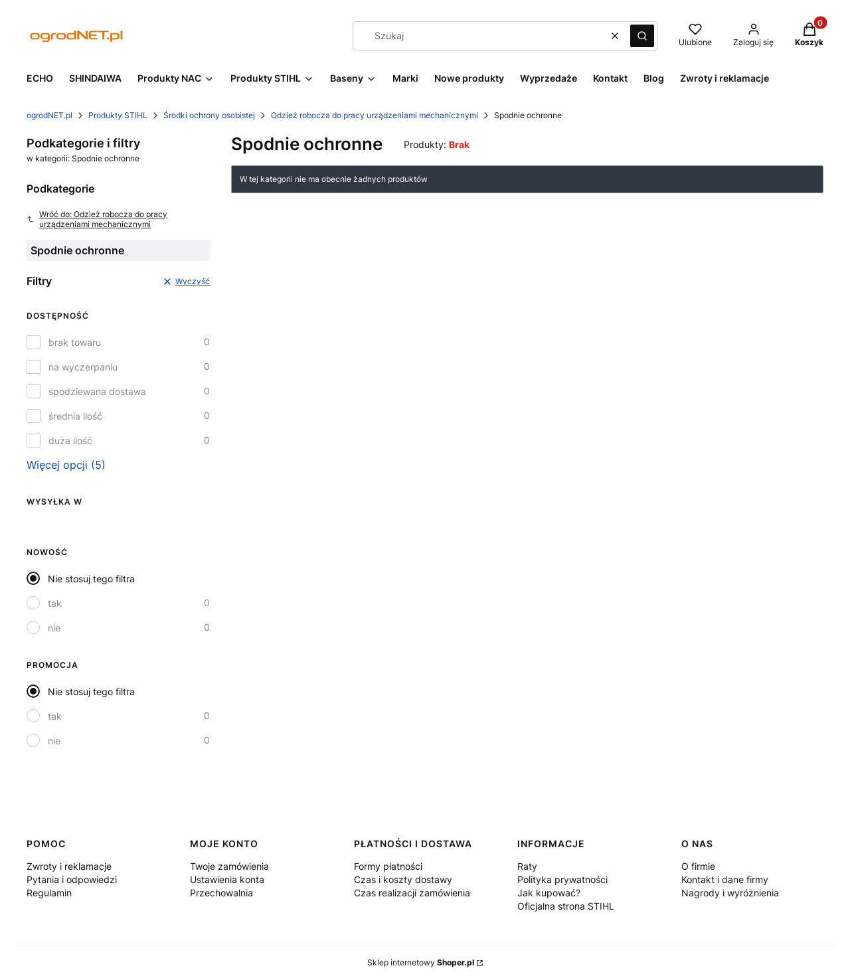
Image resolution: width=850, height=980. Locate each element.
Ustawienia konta (227, 879)
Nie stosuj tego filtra (91, 578)
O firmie (698, 866)
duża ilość (70, 440)
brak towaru (74, 342)
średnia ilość (75, 416)
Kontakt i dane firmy (724, 879)
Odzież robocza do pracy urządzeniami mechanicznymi (374, 115)
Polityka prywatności (562, 879)
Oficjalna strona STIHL (565, 906)
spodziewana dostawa (97, 391)
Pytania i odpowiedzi (72, 879)
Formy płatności (388, 866)
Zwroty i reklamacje (69, 866)
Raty (527, 866)
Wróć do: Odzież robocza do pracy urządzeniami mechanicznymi (97, 219)
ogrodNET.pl (49, 115)
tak (55, 603)
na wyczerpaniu (83, 366)
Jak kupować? (548, 892)
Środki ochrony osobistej (209, 115)
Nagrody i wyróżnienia (730, 892)
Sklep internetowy (420, 962)
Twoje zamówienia (229, 866)
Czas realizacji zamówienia (412, 892)
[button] (642, 36)
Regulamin (49, 892)
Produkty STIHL (117, 115)
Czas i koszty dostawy (403, 879)
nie (54, 627)
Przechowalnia (221, 892)
